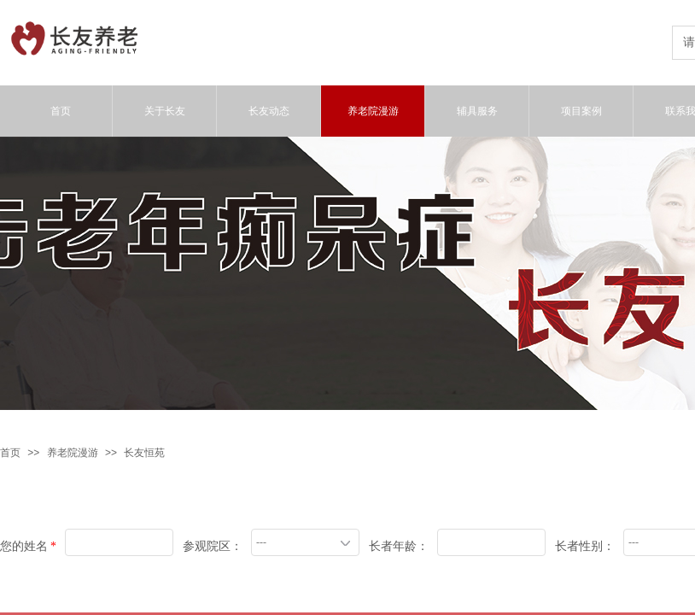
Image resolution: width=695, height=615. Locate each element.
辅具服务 (477, 111)
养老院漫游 (72, 453)
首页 (10, 453)
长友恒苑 (144, 453)
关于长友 (164, 111)
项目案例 (581, 111)
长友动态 (268, 111)
